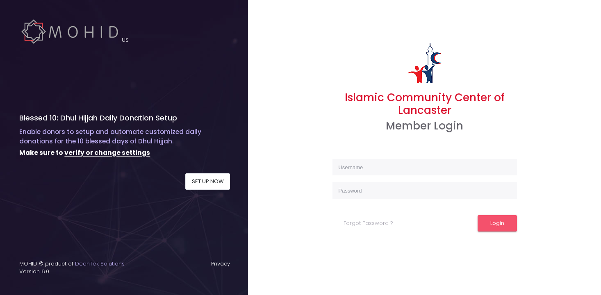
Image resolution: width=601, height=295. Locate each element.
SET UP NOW (208, 181)
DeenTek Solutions (100, 264)
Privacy (220, 264)
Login (497, 223)
